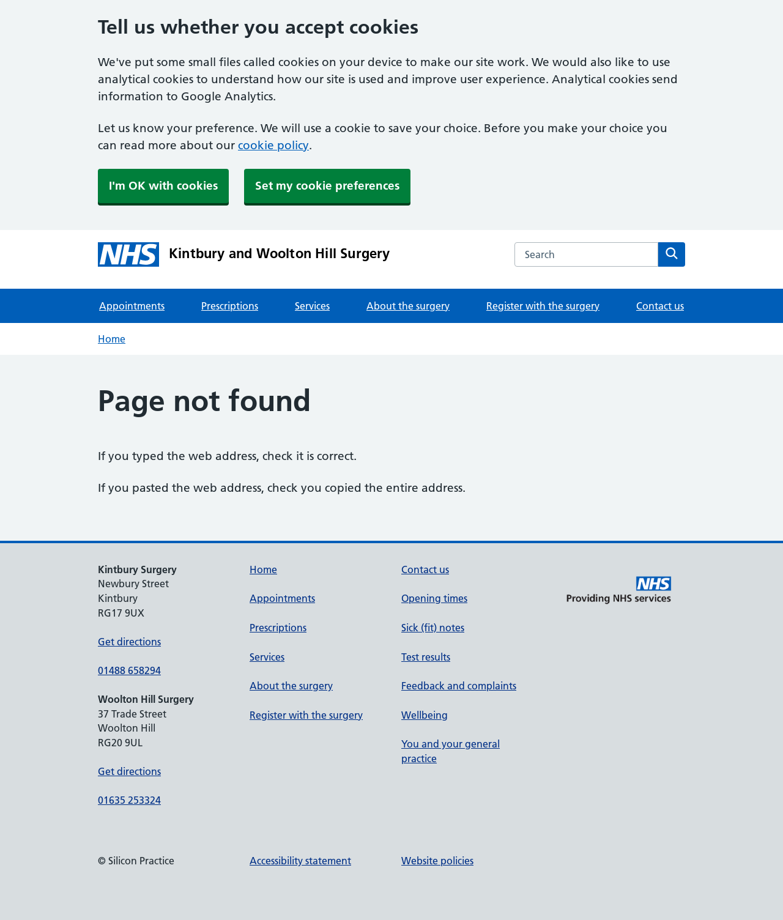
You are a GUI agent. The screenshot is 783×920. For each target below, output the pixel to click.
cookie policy (273, 145)
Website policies (437, 861)
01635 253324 (129, 800)
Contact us (660, 306)
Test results (425, 657)
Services (312, 306)
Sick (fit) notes (432, 627)
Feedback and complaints (458, 686)
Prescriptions (229, 306)
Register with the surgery (542, 306)
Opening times (434, 598)
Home (111, 339)
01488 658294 (129, 670)
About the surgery (408, 306)
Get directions (129, 642)
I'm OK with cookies (163, 186)
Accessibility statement (300, 861)
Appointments (132, 306)
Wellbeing (424, 715)
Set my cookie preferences (327, 186)
